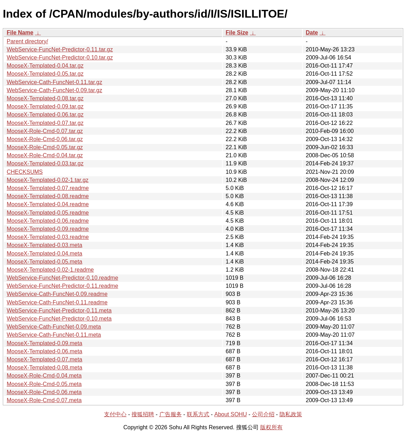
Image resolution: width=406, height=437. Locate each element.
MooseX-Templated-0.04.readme (48, 204)
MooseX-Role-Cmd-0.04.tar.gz (45, 155)
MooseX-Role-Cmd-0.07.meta (44, 400)
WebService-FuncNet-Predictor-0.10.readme (62, 278)
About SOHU (230, 414)
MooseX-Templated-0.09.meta (44, 343)
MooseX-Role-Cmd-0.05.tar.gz (45, 147)
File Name (20, 33)
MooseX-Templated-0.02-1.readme (50, 270)
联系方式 (198, 414)
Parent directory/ (27, 41)
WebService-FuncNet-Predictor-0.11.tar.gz (60, 49)
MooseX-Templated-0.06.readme (48, 221)
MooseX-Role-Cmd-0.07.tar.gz (45, 131)
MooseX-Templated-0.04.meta (44, 253)
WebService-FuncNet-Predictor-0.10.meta (59, 319)
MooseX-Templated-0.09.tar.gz (45, 106)
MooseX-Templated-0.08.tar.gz (45, 98)
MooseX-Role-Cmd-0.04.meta (44, 376)
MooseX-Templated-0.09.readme (48, 229)
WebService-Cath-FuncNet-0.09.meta (54, 327)
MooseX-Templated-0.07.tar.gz (45, 123)
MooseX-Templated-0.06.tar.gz (45, 115)
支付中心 (115, 414)
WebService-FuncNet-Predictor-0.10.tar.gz (60, 58)
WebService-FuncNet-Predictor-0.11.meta (59, 311)
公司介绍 (263, 414)
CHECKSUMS (25, 172)
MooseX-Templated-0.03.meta (44, 245)
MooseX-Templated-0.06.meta (44, 351)
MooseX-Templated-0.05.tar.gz (45, 74)
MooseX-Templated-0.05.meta (44, 262)
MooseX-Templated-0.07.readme (48, 188)
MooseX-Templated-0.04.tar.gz (45, 66)
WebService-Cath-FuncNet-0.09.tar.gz (54, 90)
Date (312, 33)
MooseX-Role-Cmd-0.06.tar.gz (45, 139)
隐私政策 (290, 414)
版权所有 (271, 427)
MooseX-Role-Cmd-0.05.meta (44, 384)
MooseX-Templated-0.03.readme (48, 237)
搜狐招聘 (142, 414)
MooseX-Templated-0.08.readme (48, 196)
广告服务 (170, 414)
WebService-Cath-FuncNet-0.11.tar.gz (54, 82)
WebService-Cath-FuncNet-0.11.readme (57, 302)
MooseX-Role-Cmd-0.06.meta (44, 392)
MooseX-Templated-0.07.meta (44, 359)
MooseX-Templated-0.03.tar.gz (45, 163)
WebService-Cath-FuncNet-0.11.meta (54, 335)
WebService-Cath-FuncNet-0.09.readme (57, 294)
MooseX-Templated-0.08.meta (44, 367)
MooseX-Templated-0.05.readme (48, 213)
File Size (237, 33)
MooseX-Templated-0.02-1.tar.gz (47, 180)
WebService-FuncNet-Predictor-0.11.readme (62, 286)
